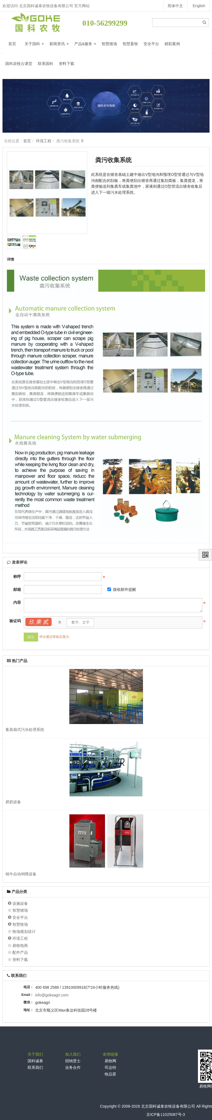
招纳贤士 (73, 1061)
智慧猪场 (109, 44)
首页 (12, 44)
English (198, 6)
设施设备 (20, 903)
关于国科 (34, 44)
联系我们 (35, 1067)
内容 (17, 602)
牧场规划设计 (24, 931)
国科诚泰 (35, 1061)
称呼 (17, 576)
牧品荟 (110, 1074)
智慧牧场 (20, 924)
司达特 (110, 1067)
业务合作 (73, 1067)
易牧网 (110, 1061)
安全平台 (151, 44)
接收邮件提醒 (121, 589)
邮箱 (17, 589)
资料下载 (66, 63)
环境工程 (43, 141)
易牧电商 (20, 945)
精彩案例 (172, 44)
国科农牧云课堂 (18, 63)
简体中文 (174, 6)
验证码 (15, 621)
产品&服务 (85, 44)
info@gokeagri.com (51, 995)
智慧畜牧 (130, 44)
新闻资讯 (59, 44)
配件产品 (20, 952)
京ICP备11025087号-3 (165, 1114)
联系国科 (45, 63)
